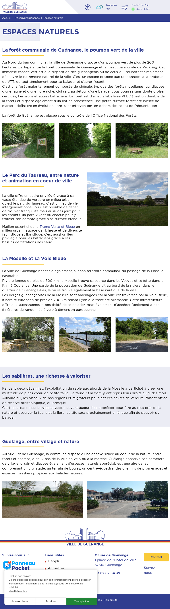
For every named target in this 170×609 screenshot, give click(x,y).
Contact (156, 557)
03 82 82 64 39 (107, 573)
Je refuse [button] (51, 601)
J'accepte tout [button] (81, 601)
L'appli (53, 561)
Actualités (56, 568)
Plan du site (111, 599)
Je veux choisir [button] (19, 601)
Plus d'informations (18, 591)
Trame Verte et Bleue (57, 227)
